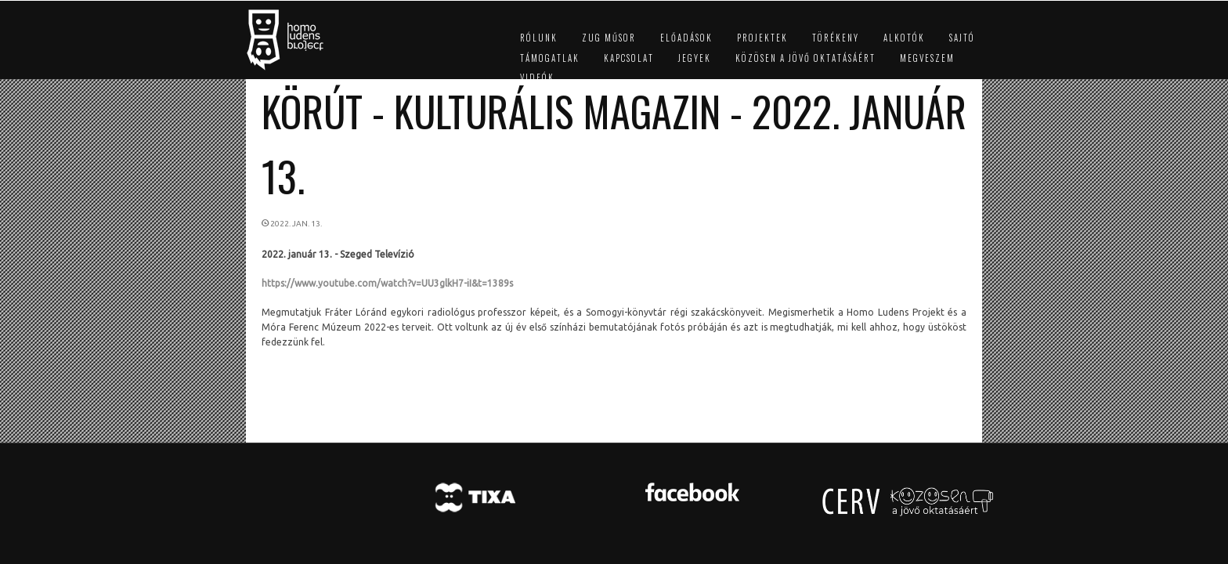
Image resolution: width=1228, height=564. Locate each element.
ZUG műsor (609, 37)
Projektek (762, 37)
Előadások (686, 37)
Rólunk (539, 37)
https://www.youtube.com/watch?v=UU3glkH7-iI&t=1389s (387, 283)
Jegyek (694, 58)
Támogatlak (550, 58)
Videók (537, 77)
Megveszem (927, 58)
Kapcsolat (629, 58)
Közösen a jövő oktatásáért (805, 58)
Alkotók (904, 37)
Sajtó (962, 37)
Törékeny (835, 37)
